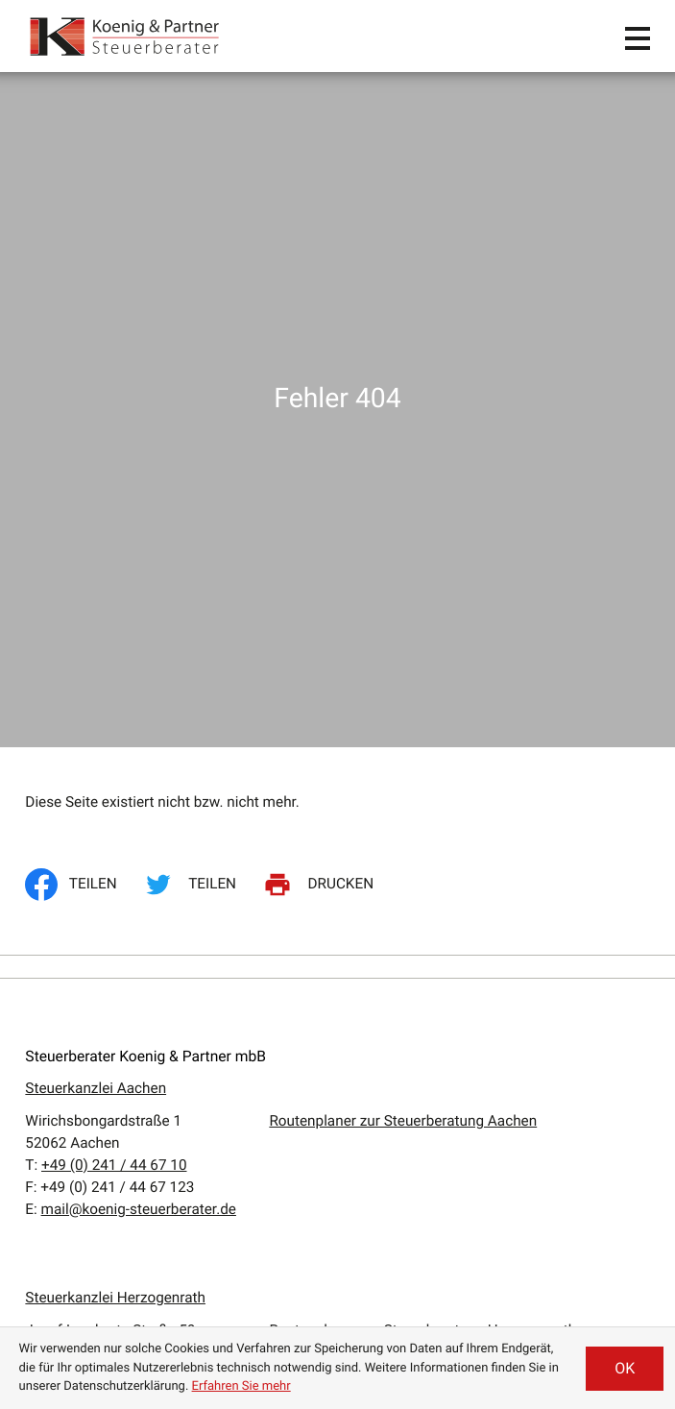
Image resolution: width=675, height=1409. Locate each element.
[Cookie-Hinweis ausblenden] (624, 1369)
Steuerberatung (75, 1132)
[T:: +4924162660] (111, 788)
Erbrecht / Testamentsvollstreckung (141, 1198)
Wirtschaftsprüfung (88, 1176)
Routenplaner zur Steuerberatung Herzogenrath (422, 655)
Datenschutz (483, 1109)
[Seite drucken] (321, 209)
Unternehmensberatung (102, 1154)
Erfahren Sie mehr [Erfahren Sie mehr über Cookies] (241, 1386)
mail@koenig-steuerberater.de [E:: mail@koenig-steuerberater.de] (138, 534)
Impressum (479, 1131)
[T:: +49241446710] (113, 489)
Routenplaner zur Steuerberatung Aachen (403, 445)
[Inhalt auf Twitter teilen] (193, 209)
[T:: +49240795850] (113, 699)
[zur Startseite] (126, 36)
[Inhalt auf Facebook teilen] (76, 209)
